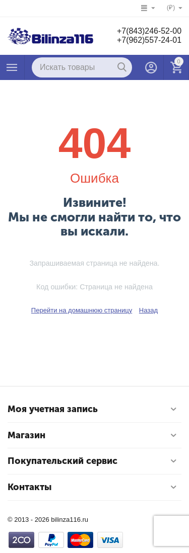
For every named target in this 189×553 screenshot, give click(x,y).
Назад (148, 310)
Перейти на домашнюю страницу (81, 310)
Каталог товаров (12, 67)
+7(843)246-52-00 (148, 31)
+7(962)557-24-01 (148, 40)
